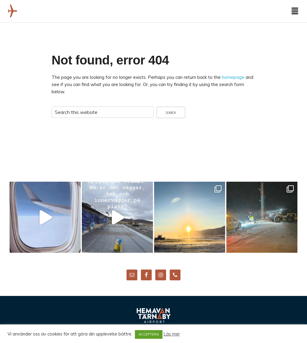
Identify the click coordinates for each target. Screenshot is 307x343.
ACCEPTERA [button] (149, 334)
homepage (233, 77)
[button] (295, 11)
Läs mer (172, 334)
